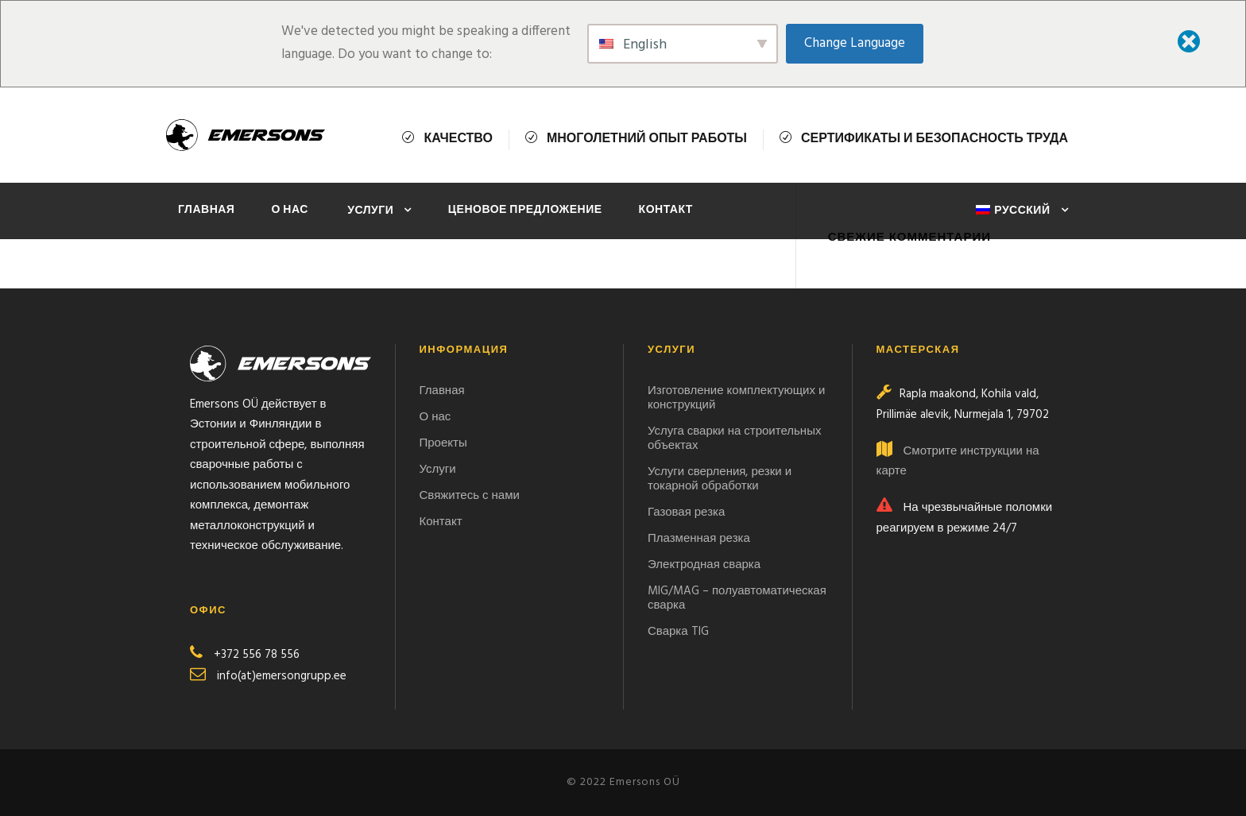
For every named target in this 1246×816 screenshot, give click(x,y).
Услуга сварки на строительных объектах (734, 438)
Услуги (370, 211)
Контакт (666, 210)
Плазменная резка (699, 538)
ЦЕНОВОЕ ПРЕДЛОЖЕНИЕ (525, 210)
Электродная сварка (704, 564)
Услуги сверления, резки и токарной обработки (719, 479)
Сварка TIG (678, 631)
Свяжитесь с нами (471, 495)
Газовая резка (686, 512)
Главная (206, 210)
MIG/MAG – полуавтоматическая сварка (737, 598)
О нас (291, 210)
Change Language (854, 43)
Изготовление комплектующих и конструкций (736, 398)
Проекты (443, 443)
